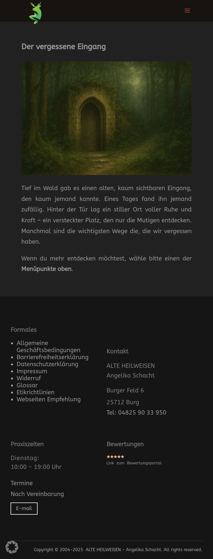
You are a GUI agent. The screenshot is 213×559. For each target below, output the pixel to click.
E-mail (24, 508)
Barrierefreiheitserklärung (52, 357)
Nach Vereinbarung (37, 494)
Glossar (27, 385)
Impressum (31, 371)
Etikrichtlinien (35, 392)
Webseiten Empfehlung (48, 399)
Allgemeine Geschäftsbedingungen (48, 347)
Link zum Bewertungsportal (134, 463)
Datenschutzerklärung (47, 364)
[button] (12, 547)
